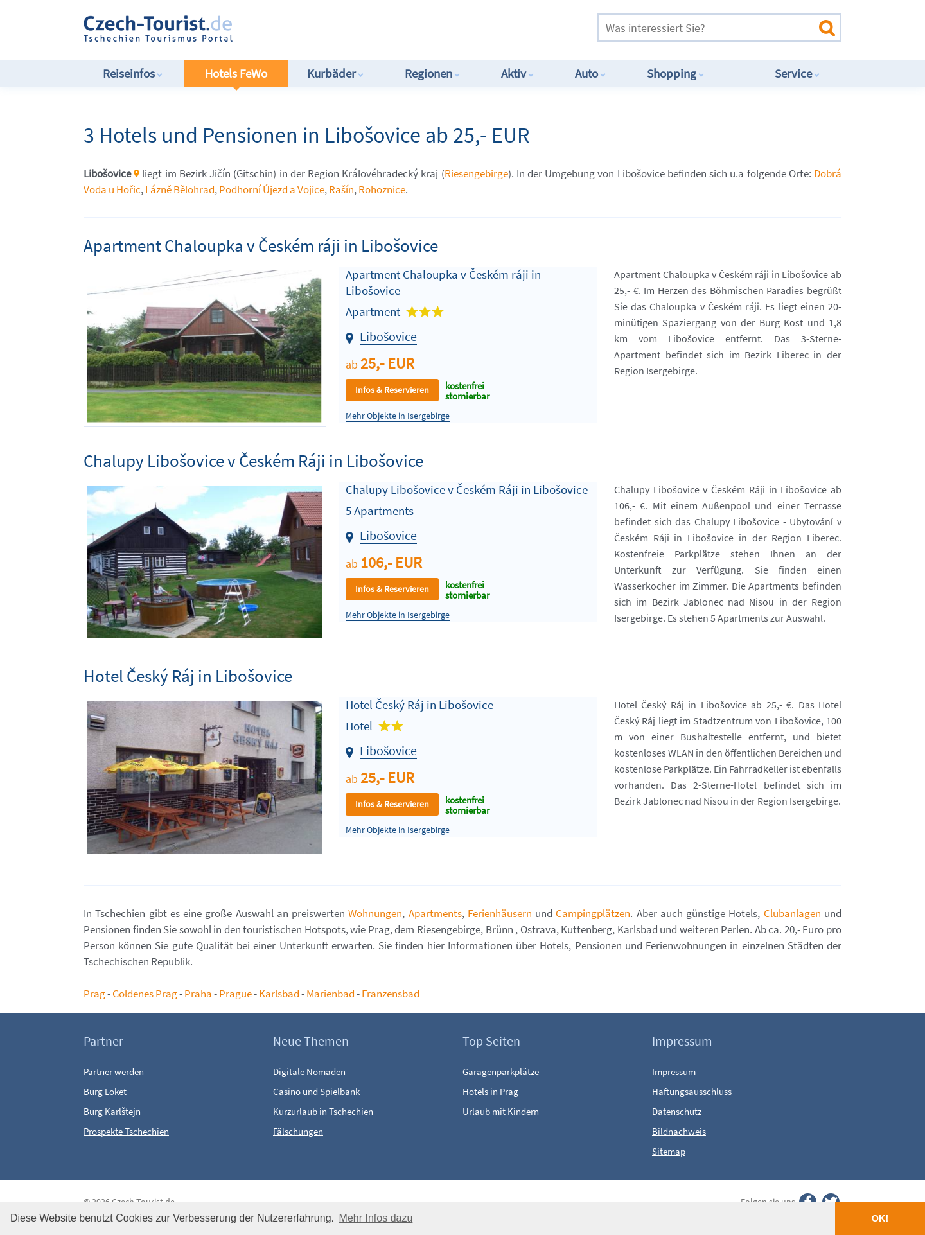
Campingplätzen (593, 913)
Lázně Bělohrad (180, 189)
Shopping (676, 73)
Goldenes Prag (145, 993)
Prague (235, 993)
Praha (198, 993)
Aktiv (517, 73)
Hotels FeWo (236, 73)
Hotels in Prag (490, 1091)
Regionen (433, 73)
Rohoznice (381, 189)
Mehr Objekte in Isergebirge (398, 415)
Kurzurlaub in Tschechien (323, 1111)
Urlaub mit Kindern (501, 1111)
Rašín (341, 189)
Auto (590, 73)
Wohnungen (375, 913)
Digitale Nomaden (309, 1071)
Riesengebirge (476, 173)
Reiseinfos (133, 73)
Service (797, 73)
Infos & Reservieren (392, 390)
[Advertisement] (423, 28)
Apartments (435, 913)
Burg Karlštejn (112, 1111)
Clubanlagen (792, 913)
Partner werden (114, 1071)
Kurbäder (335, 73)
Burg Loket (105, 1091)
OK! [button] (880, 1218)
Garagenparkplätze (501, 1071)
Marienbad (330, 993)
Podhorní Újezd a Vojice (271, 189)
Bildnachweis (679, 1131)
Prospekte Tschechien (126, 1131)
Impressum (674, 1071)
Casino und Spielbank (316, 1091)
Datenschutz (676, 1111)
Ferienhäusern (500, 913)
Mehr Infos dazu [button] (376, 1218)
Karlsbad (279, 993)
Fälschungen (298, 1131)
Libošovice (388, 336)
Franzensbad (390, 993)
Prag (94, 993)
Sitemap (668, 1151)
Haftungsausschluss (692, 1091)
